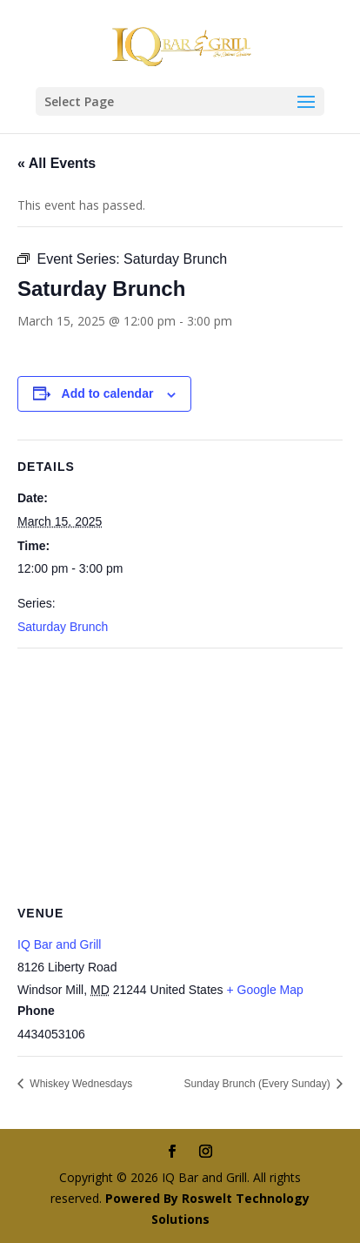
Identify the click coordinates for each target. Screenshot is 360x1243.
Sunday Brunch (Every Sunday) (258, 1084)
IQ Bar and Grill (59, 944)
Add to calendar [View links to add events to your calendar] (108, 393)
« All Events (56, 163)
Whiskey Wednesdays (79, 1084)
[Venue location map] (180, 774)
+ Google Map (264, 990)
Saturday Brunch (62, 627)
